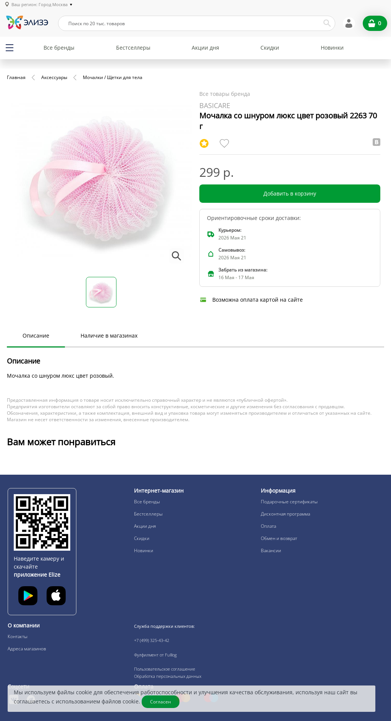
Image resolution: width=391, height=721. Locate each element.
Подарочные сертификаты (289, 501)
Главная (16, 77)
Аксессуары (54, 77)
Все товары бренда (224, 93)
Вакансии (271, 550)
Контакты (17, 636)
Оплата (268, 526)
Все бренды (59, 47)
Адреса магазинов (27, 648)
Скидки (269, 47)
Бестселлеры (133, 47)
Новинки (332, 47)
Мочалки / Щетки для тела (112, 77)
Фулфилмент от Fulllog (155, 655)
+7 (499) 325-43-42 (151, 640)
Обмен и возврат (279, 538)
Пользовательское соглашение (164, 669)
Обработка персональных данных (167, 676)
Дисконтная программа (285, 514)
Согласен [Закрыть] (160, 701)
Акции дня (205, 47)
